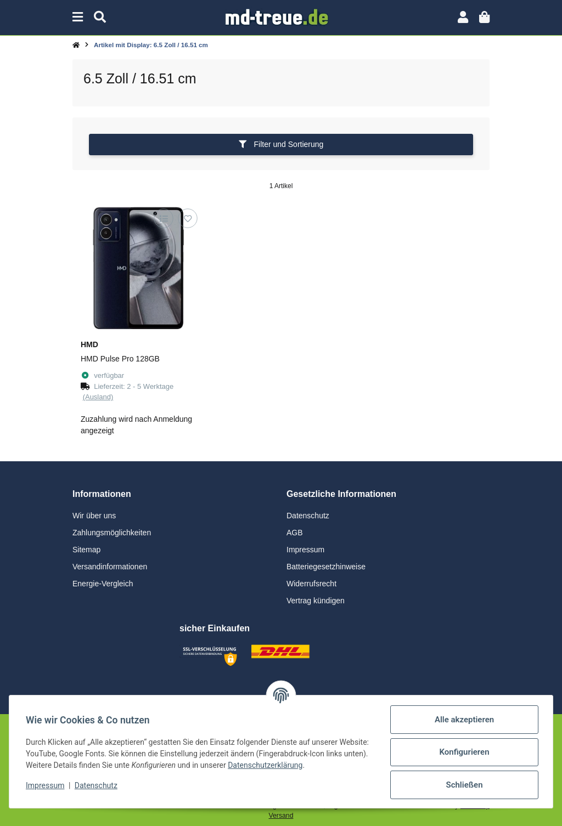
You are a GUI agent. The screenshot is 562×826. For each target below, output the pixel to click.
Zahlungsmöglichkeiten (111, 532)
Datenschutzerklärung (310, 765)
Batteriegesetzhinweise (326, 566)
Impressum (305, 549)
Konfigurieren (463, 752)
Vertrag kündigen (315, 600)
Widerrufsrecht (311, 583)
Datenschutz (307, 515)
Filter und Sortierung (281, 144)
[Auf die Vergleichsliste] (163, 218)
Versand (281, 815)
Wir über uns (94, 515)
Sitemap (86, 549)
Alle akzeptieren (463, 720)
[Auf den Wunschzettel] (187, 218)
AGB (294, 532)
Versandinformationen (109, 566)
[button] (463, 17)
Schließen (463, 785)
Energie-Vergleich (102, 583)
